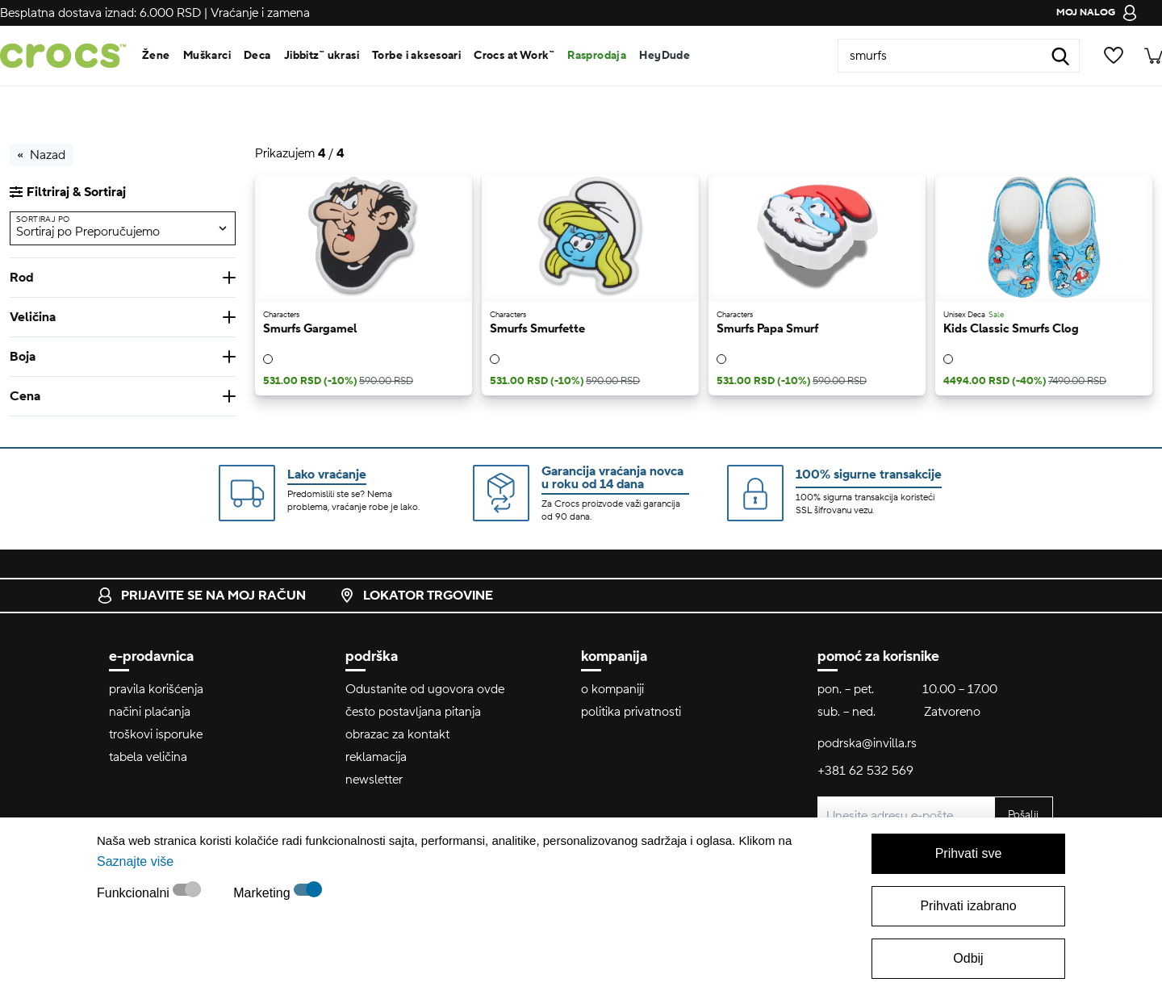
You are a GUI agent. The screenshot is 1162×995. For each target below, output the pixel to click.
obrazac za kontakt (397, 734)
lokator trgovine (416, 595)
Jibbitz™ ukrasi (321, 55)
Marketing (263, 893)
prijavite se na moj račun (201, 595)
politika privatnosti (631, 712)
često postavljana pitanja (413, 712)
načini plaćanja (149, 712)
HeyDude (664, 55)
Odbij (968, 958)
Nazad (41, 155)
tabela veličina (148, 757)
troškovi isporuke (156, 734)
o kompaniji (612, 689)
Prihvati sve (968, 853)
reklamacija (376, 757)
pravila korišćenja (156, 689)
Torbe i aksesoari (416, 55)
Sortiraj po (42, 219)
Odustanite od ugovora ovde (424, 689)
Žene (156, 55)
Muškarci (207, 55)
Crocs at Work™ (514, 55)
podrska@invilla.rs (867, 743)
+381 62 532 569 (865, 771)
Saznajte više (135, 861)
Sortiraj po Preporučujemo (88, 232)
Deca (257, 55)
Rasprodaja (596, 55)
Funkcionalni (135, 893)
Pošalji (1023, 815)
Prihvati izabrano (968, 906)
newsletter (374, 779)
